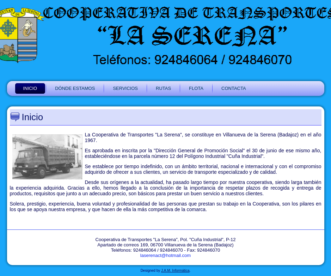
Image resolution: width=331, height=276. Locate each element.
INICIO (30, 88)
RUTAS (163, 88)
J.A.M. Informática (175, 270)
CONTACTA (233, 88)
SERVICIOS (125, 88)
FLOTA (196, 88)
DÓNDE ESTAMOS (75, 88)
